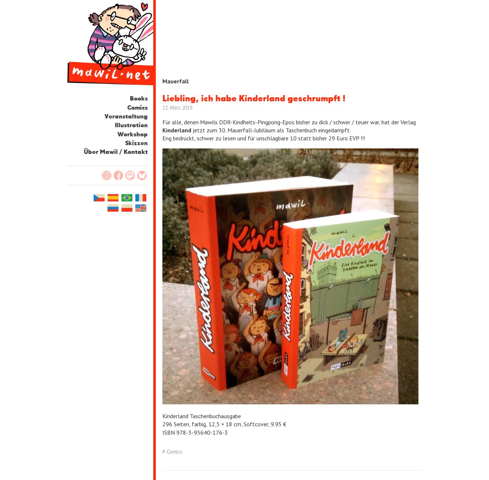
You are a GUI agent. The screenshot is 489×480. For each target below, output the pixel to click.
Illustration (131, 125)
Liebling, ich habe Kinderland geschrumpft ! (253, 98)
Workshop (132, 135)
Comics (137, 108)
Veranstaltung (126, 117)
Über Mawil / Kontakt (116, 152)
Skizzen (136, 143)
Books (139, 99)
